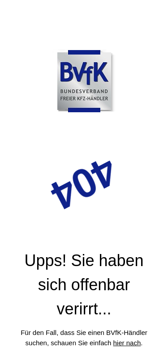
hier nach (127, 343)
